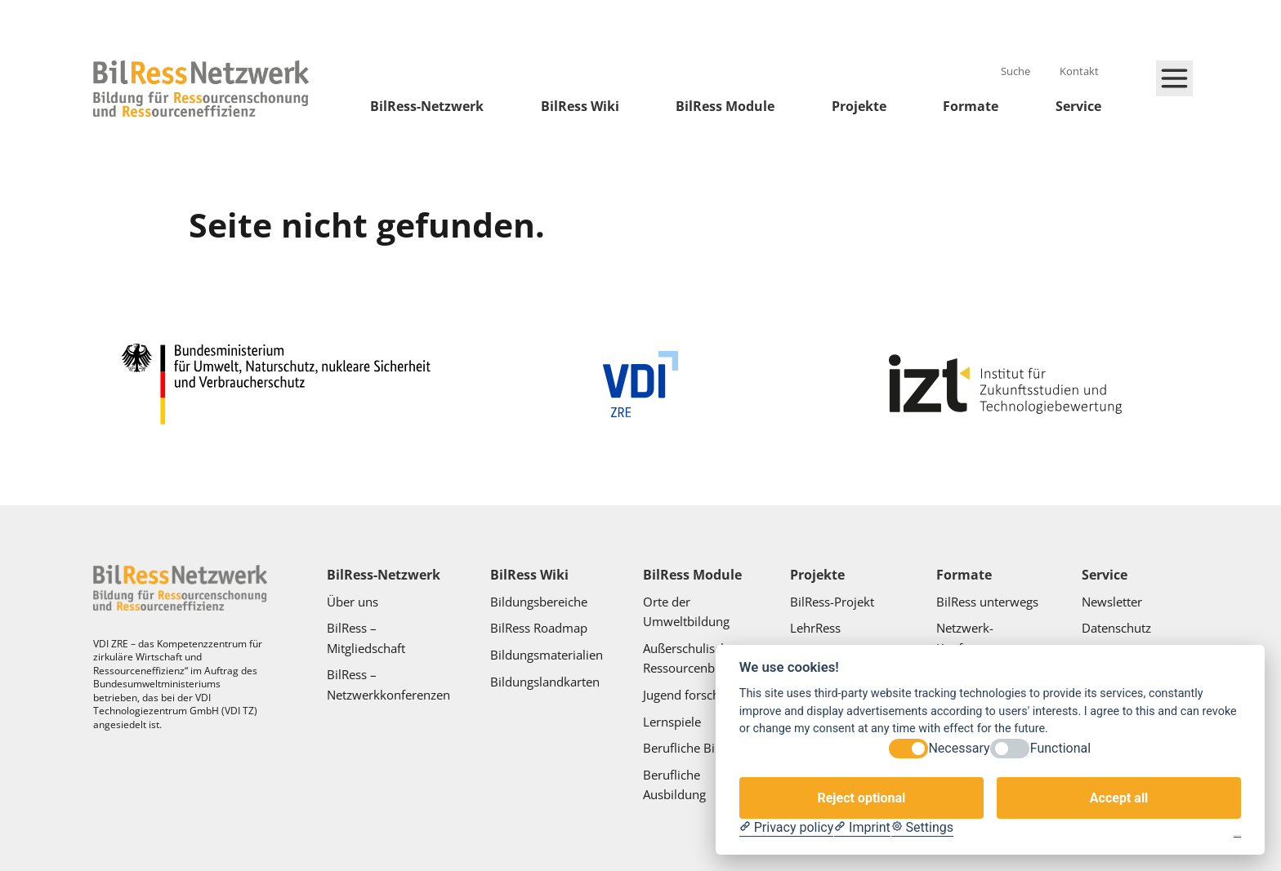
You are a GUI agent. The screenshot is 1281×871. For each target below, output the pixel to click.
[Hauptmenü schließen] (1174, 78)
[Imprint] (862, 828)
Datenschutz (1118, 628)
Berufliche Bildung (695, 748)
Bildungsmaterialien (546, 655)
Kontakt (1080, 71)
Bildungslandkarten (546, 681)
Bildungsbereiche (538, 601)
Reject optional (861, 798)
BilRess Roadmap (538, 628)
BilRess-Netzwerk (427, 106)
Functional (1060, 748)
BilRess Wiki (580, 106)
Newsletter (1112, 601)
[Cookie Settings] (922, 828)
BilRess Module (725, 106)
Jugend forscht (683, 695)
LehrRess (817, 628)
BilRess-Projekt (833, 601)
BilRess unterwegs (989, 601)
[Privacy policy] (786, 828)
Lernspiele (672, 721)
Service (1078, 106)
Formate (970, 106)
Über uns (354, 601)
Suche (1017, 71)
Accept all (1119, 798)
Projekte (859, 106)
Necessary (958, 748)
